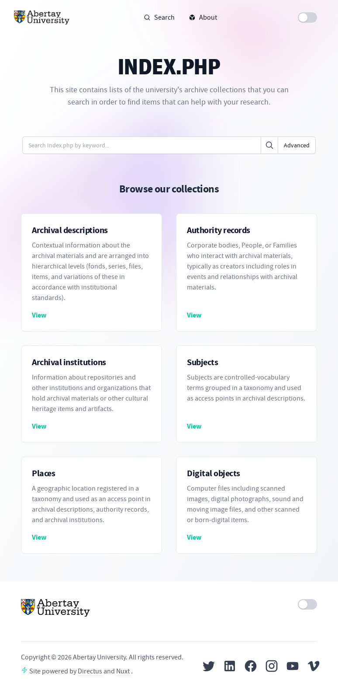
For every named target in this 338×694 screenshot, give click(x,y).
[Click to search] (269, 145)
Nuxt (123, 671)
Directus (90, 671)
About (203, 17)
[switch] (307, 17)
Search (159, 17)
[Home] (42, 17)
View (39, 315)
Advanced (297, 145)
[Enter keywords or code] (141, 145)
